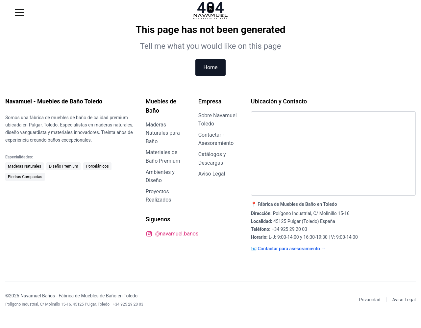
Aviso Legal (211, 174)
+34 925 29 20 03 (289, 229)
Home (210, 67)
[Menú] (19, 12)
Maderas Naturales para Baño (163, 133)
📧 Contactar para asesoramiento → (288, 248)
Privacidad (369, 299)
